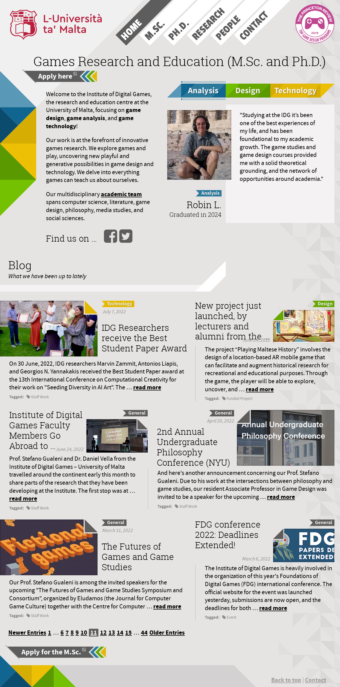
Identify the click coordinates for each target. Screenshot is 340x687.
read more (147, 387)
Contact (315, 680)
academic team (121, 194)
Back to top (286, 680)
